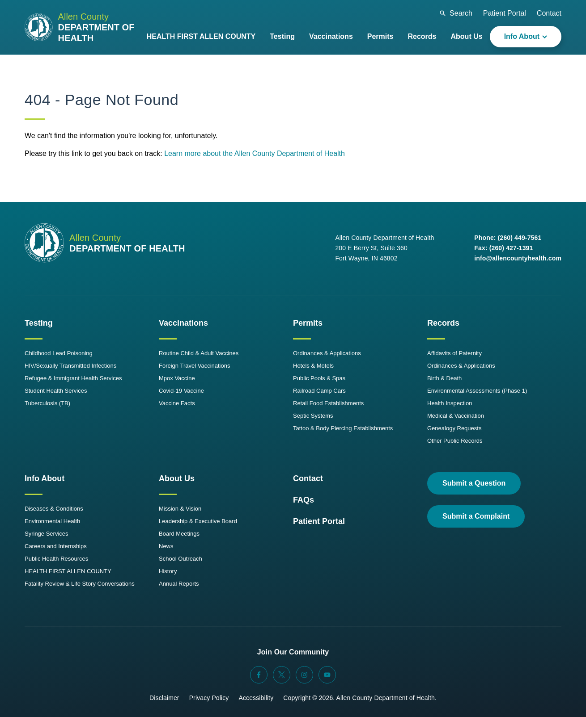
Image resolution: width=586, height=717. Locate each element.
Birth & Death (444, 378)
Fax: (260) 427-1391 (503, 248)
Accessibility (255, 697)
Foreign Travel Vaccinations (194, 365)
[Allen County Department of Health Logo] (82, 27)
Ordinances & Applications (327, 353)
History (168, 571)
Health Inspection (449, 403)
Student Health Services (56, 390)
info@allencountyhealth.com (517, 258)
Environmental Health (52, 521)
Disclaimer (164, 697)
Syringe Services (46, 533)
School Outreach (180, 558)
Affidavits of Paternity (454, 353)
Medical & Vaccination (455, 415)
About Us (177, 478)
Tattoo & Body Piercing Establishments (343, 428)
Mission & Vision (180, 508)
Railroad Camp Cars (319, 390)
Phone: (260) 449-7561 (507, 237)
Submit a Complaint (476, 516)
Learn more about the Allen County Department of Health (254, 153)
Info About (44, 478)
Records (443, 323)
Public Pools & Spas (319, 378)
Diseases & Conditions (54, 508)
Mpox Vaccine (177, 378)
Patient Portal (504, 13)
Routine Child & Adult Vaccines (198, 353)
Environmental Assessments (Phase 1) (477, 390)
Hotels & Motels (313, 365)
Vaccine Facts (177, 403)
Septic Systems (313, 415)
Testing (39, 323)
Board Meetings (179, 533)
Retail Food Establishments (328, 403)
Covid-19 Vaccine (181, 390)
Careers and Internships (56, 546)
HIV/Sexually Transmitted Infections (70, 365)
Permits (308, 323)
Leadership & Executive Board (198, 521)
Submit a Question (473, 483)
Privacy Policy (209, 697)
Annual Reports (179, 583)
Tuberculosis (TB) (47, 403)
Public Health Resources (56, 558)
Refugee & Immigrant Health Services (73, 378)
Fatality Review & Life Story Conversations (80, 583)
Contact (549, 13)
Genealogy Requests (454, 428)
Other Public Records (455, 440)
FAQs (303, 499)
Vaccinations (183, 323)
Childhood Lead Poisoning (59, 353)
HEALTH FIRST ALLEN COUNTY (68, 571)
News (166, 546)
